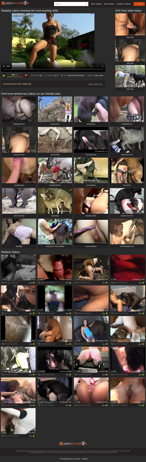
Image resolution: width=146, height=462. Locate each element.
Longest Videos (124, 4)
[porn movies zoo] (15, 3)
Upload (139, 4)
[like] (3, 75)
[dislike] (26, 75)
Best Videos (96, 4)
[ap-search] (71, 4)
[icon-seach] (86, 4)
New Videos (109, 4)
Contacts (84, 459)
